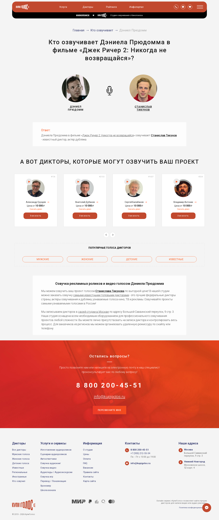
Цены (86, 454)
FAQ (85, 463)
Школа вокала (48, 490)
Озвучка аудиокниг (50, 463)
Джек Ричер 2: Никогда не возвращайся (108, 135)
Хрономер (45, 485)
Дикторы (88, 7)
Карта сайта (89, 481)
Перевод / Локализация (53, 481)
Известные (176, 258)
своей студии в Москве (93, 310)
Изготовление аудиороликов (55, 449)
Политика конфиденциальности (192, 507)
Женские (87, 258)
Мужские (43, 258)
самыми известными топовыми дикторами (101, 293)
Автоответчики (48, 458)
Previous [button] (106, 235)
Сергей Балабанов (134, 202)
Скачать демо (36, 209)
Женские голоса (20, 458)
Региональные (19, 472)
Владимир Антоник (183, 202)
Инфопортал (137, 7)
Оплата (87, 458)
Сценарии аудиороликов (53, 454)
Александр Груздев (36, 202)
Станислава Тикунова (109, 289)
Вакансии (88, 467)
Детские (131, 258)
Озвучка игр (46, 476)
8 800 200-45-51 (109, 385)
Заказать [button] (35, 216)
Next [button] (112, 235)
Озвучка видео (48, 467)
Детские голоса (20, 463)
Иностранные (19, 476)
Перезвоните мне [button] (109, 415)
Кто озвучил (18, 481)
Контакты (88, 476)
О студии (88, 449)
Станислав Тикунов (164, 135)
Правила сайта (91, 472)
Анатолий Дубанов (85, 202)
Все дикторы (19, 449)
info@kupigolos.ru (109, 400)
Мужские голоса (21, 454)
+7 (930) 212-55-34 (140, 453)
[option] (35, 200)
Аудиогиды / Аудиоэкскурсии (56, 472)
